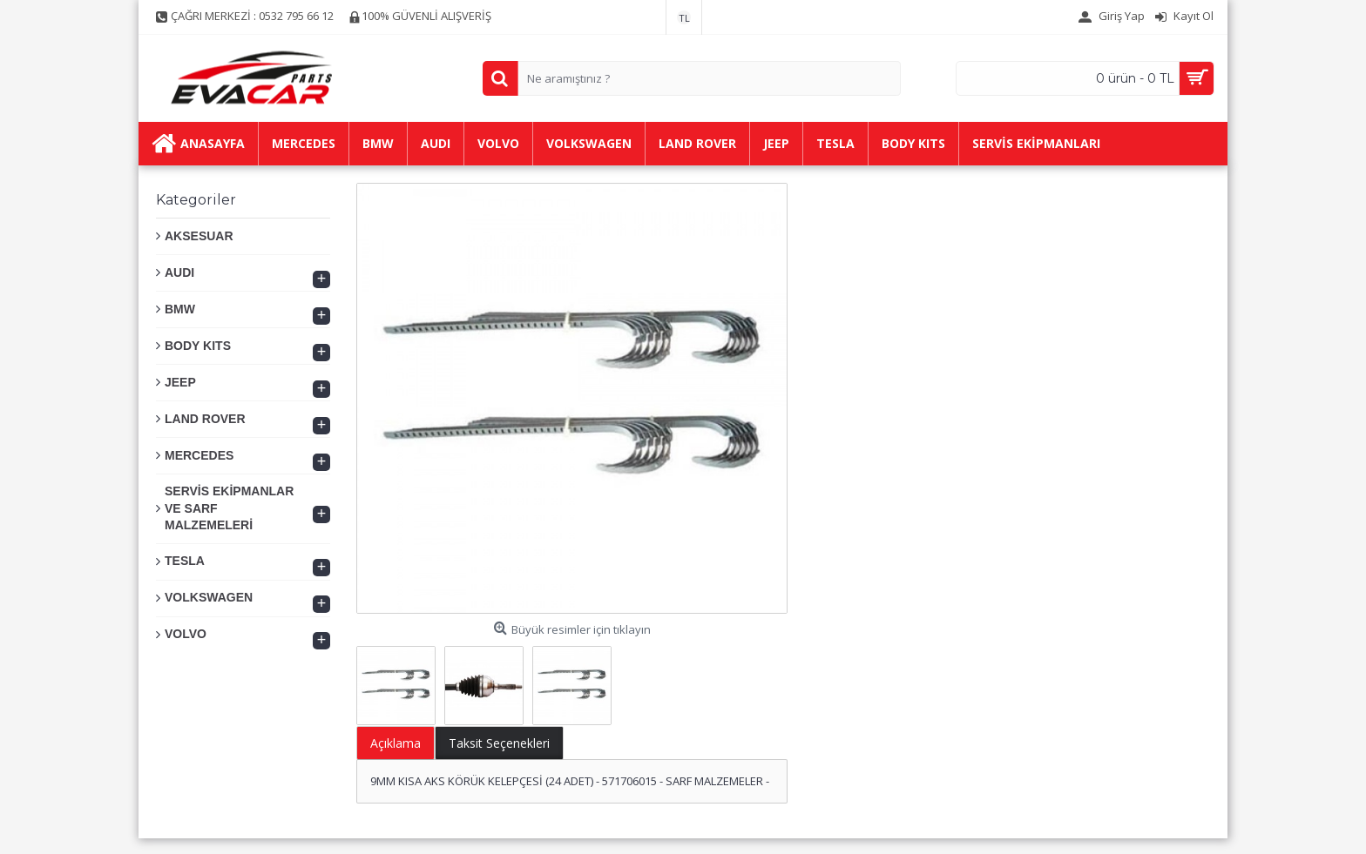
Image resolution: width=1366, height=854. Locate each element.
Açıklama (395, 743)
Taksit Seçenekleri (499, 743)
